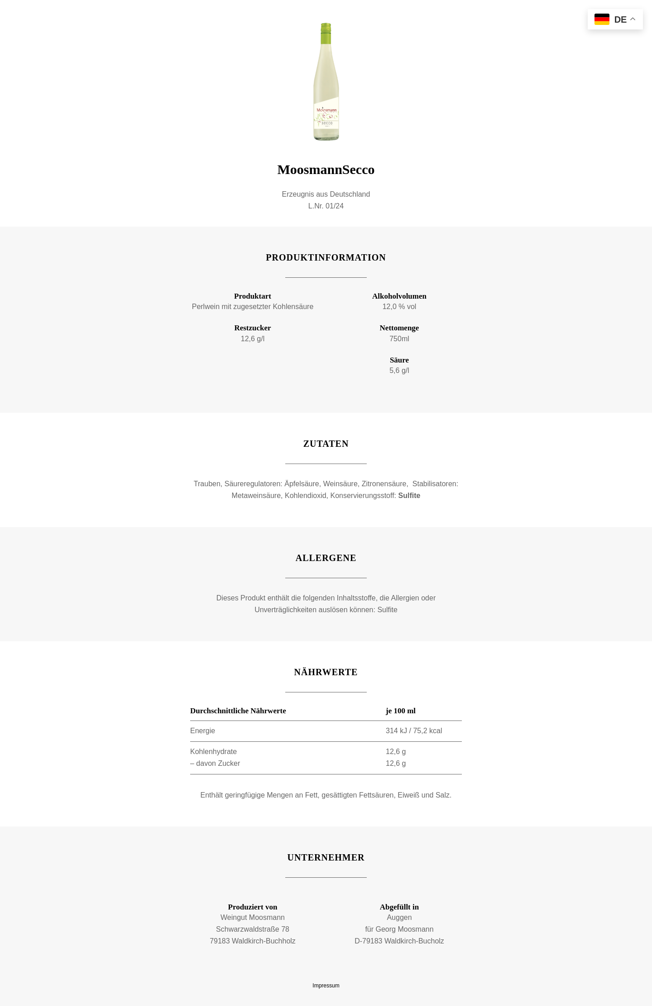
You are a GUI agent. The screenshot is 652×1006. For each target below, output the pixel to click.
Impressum (325, 985)
